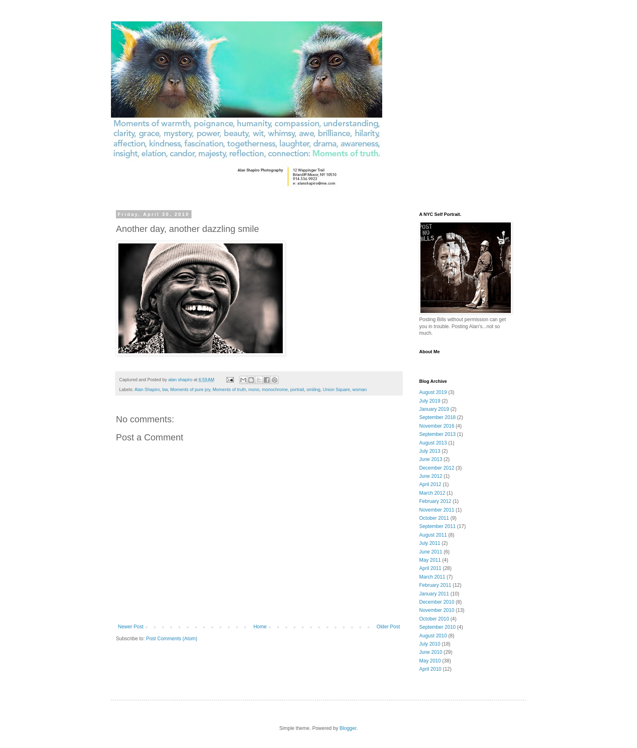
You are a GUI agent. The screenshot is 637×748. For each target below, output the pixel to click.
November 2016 (436, 426)
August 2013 (433, 443)
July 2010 (429, 644)
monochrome (275, 389)
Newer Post (130, 627)
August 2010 (433, 636)
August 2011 (433, 535)
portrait (297, 389)
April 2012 (430, 484)
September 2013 (437, 434)
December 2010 (436, 602)
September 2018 (437, 417)
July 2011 (429, 543)
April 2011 (430, 568)
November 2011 (436, 510)
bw (165, 389)
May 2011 (430, 560)
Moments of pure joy (190, 389)
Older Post (388, 627)
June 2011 (430, 552)
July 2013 (429, 451)
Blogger (347, 728)
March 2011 (432, 577)
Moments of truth (229, 389)
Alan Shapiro (147, 389)
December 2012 (436, 468)
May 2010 (430, 661)
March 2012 (432, 493)
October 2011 (434, 518)
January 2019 (434, 409)
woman (360, 389)
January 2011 (434, 594)
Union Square (336, 389)
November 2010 (436, 610)
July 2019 (429, 401)
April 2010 (430, 669)
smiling (314, 389)
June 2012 (430, 476)
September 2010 (437, 627)
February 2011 (435, 585)
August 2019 (433, 392)
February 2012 (435, 501)
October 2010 (434, 619)
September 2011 (437, 526)
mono (253, 389)
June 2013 (430, 459)
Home (260, 627)
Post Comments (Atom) (171, 638)
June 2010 (430, 652)
